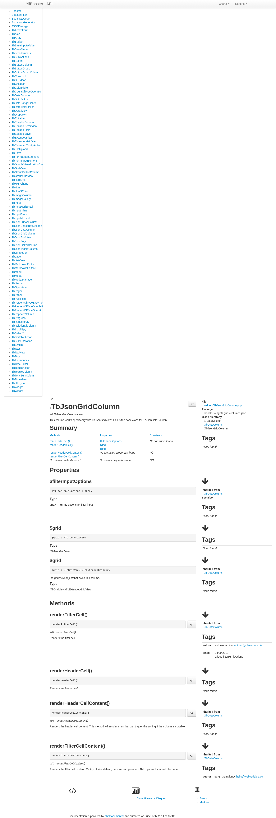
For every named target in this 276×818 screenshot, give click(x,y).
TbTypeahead (20, 379)
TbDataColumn (21, 95)
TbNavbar (17, 283)
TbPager (17, 291)
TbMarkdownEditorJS (24, 268)
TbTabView (18, 352)
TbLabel (16, 256)
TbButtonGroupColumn (25, 72)
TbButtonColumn (22, 64)
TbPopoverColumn (23, 314)
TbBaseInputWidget (23, 45)
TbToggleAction (21, 367)
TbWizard (17, 390)
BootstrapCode (21, 18)
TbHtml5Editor (20, 191)
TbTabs (16, 348)
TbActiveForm (20, 30)
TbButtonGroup (21, 68)
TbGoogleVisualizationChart (28, 164)
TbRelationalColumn (24, 325)
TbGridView (19, 168)
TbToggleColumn (22, 371)
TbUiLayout (18, 383)
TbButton (17, 60)
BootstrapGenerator (23, 22)
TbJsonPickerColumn (24, 245)
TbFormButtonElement (25, 156)
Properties (106, 435)
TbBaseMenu (20, 49)
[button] (192, 404)
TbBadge (17, 41)
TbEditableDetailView (24, 126)
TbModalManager (22, 279)
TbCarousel (18, 76)
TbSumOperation (22, 341)
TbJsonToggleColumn (25, 248)
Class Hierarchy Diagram (151, 798)
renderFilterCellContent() (64, 456)
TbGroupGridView (22, 175)
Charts (224, 3)
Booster (16, 10)
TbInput (16, 202)
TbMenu (16, 271)
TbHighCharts (20, 183)
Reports (241, 3)
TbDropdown (19, 114)
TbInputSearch (20, 214)
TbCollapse (18, 83)
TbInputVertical (21, 218)
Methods (55, 435)
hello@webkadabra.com (250, 776)
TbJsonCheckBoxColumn (27, 225)
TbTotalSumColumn (23, 375)
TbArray (16, 37)
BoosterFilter (19, 14)
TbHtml (16, 187)
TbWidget (17, 387)
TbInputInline (19, 210)
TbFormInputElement (24, 160)
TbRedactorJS (20, 321)
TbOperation (19, 287)
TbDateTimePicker (23, 106)
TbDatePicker (20, 99)
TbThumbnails (20, 360)
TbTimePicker (20, 364)
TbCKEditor (18, 80)
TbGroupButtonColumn (25, 172)
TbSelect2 (18, 333)
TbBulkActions (20, 57)
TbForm (16, 152)
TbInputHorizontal (22, 206)
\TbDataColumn (213, 424)
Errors (203, 798)
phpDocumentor (115, 816)
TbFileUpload (20, 149)
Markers (204, 802)
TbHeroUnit (18, 179)
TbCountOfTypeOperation (27, 91)
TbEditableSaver (22, 133)
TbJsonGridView (21, 237)
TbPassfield (19, 298)
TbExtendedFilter (22, 137)
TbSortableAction (22, 337)
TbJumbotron (19, 252)
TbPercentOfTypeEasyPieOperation (33, 302)
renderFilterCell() (60, 441)
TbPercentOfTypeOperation (28, 310)
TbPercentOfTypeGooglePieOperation (34, 306)
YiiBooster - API (39, 4)
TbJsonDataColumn (23, 229)
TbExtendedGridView (24, 141)
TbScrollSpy (19, 329)
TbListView (18, 260)
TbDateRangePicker (24, 103)
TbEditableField (21, 129)
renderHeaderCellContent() (66, 452)
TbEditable (18, 118)
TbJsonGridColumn (23, 233)
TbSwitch (17, 344)
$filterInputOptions (111, 441)
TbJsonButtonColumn (25, 222)
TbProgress (18, 317)
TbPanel (17, 294)
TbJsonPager (20, 241)
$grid (103, 445)
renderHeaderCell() (61, 445)
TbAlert (16, 33)
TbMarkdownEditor (23, 264)
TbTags (16, 356)
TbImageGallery (21, 199)
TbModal (17, 275)
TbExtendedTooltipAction (26, 145)
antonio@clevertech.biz (248, 645)
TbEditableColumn (23, 122)
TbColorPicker (20, 87)
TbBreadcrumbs (21, 53)
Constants (156, 435)
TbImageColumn (22, 195)
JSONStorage (20, 26)
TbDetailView (19, 110)
